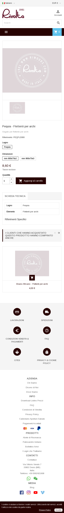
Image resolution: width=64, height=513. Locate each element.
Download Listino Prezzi (32, 400)
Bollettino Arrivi (32, 446)
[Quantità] (6, 180)
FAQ (32, 405)
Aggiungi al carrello (31, 181)
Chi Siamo (32, 383)
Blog (32, 487)
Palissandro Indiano (32, 442)
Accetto (58, 510)
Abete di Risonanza (32, 437)
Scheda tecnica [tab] (15, 196)
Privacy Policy (32, 414)
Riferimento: (7, 137)
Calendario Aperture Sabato (32, 419)
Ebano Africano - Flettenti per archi (32, 284)
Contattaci (32, 460)
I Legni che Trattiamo (32, 451)
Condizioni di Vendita (32, 410)
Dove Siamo (32, 392)
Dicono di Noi (32, 387)
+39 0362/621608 (36, 473)
